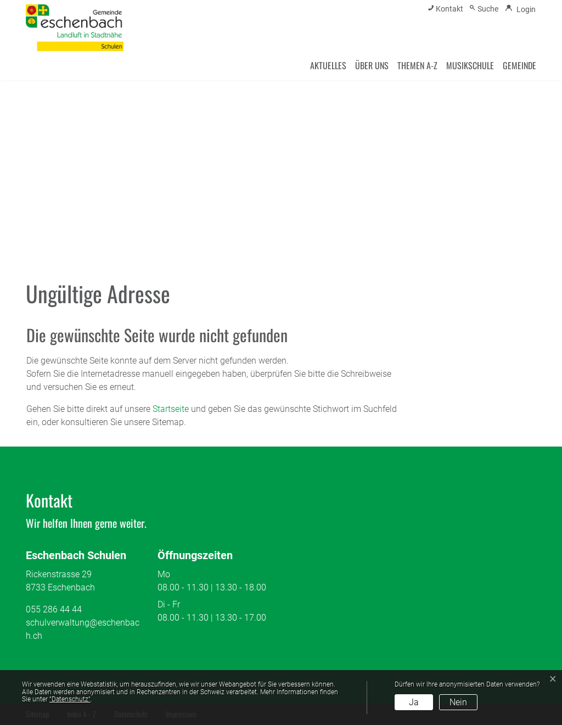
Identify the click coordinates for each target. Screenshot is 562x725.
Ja (414, 702)
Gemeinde (519, 65)
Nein (458, 702)
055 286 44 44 (54, 609)
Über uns (372, 65)
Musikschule (470, 65)
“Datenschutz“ (70, 699)
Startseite (171, 409)
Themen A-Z (417, 65)
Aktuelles (328, 65)
